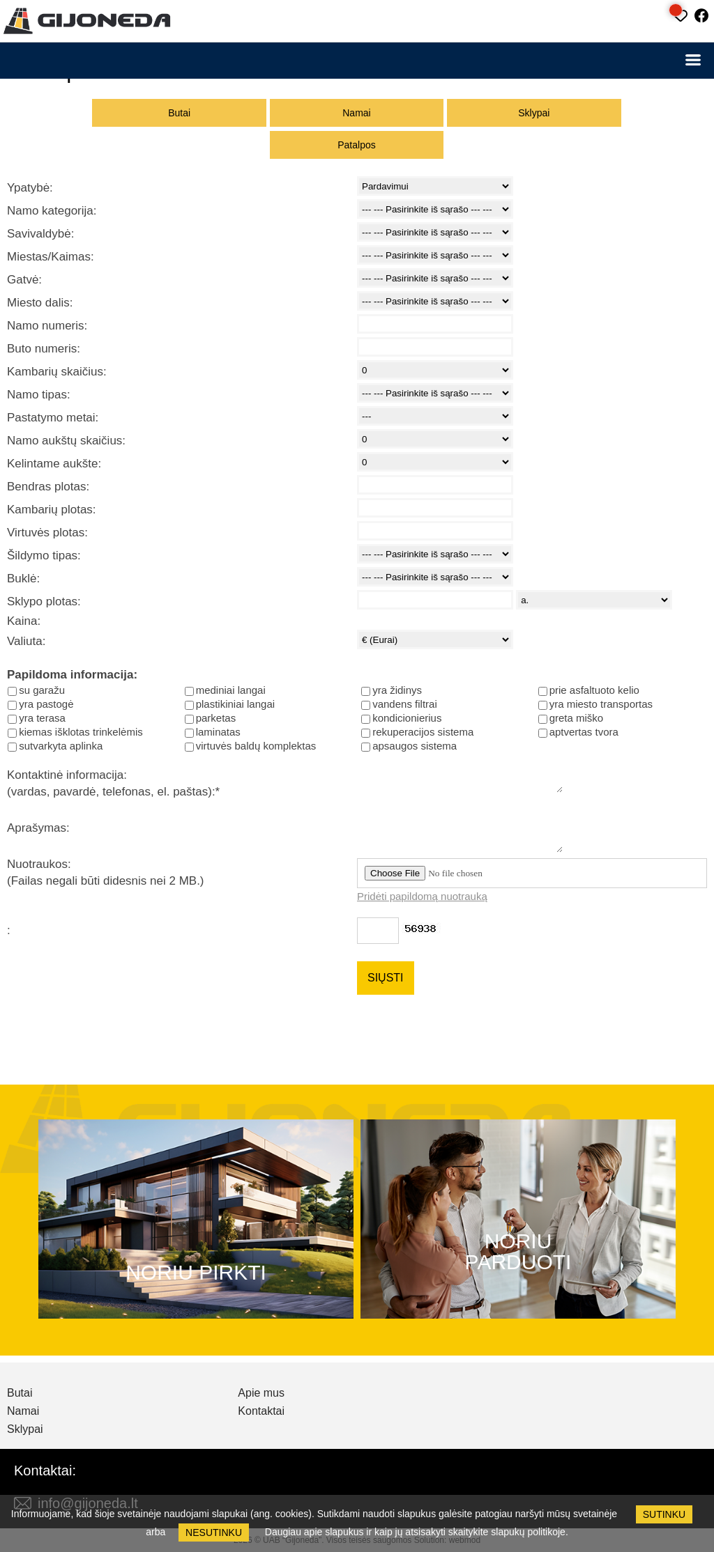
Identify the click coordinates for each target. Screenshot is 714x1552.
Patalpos (356, 144)
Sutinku (664, 1514)
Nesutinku (213, 1532)
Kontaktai (261, 1411)
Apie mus (261, 1393)
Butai (179, 112)
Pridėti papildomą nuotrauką (422, 896)
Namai (356, 112)
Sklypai (533, 112)
